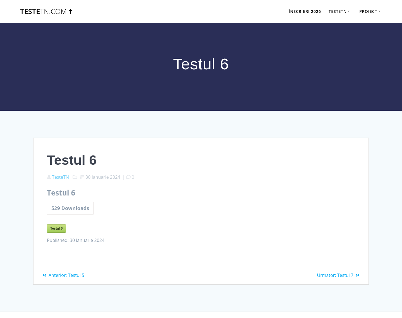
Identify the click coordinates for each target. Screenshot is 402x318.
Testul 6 (56, 228)
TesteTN (60, 177)
